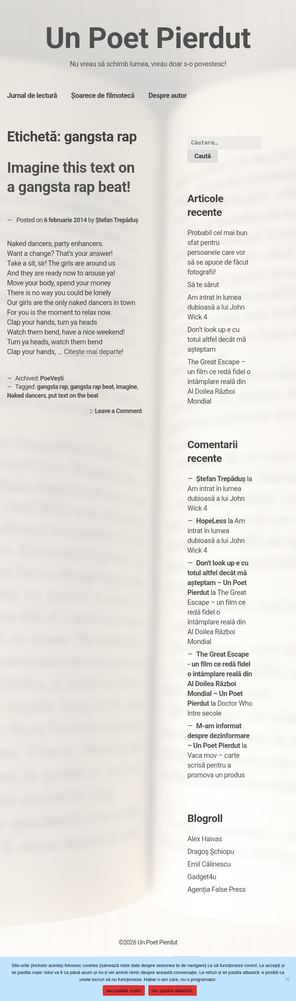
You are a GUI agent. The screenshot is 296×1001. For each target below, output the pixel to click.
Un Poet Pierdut (148, 38)
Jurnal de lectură (32, 95)
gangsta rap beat (92, 386)
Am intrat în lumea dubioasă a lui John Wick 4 (215, 307)
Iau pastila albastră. (172, 990)
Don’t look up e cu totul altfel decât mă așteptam (216, 339)
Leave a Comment (120, 411)
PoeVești (52, 378)
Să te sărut (203, 284)
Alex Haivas (204, 839)
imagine (126, 386)
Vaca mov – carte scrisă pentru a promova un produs (216, 765)
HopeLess (211, 521)
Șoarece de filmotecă (103, 95)
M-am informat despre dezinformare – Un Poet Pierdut (218, 736)
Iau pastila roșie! (123, 990)
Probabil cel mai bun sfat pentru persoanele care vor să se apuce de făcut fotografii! (217, 252)
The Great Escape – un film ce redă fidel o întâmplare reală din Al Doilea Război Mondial (218, 381)
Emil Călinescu (209, 864)
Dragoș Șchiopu (210, 851)
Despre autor (167, 95)
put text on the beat (73, 395)
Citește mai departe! (93, 351)
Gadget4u (201, 877)
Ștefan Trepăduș (116, 220)
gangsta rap (52, 386)
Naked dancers (26, 395)
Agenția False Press (216, 889)
